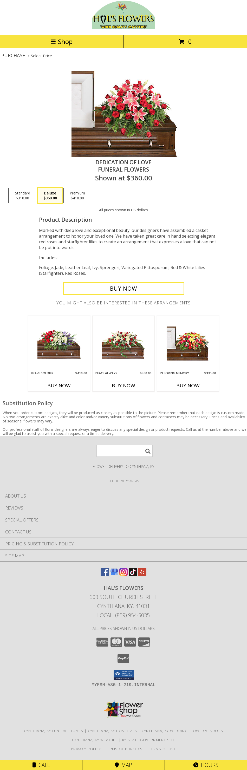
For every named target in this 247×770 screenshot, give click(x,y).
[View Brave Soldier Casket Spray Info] (59, 344)
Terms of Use (162, 749)
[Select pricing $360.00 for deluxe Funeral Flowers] (50, 195)
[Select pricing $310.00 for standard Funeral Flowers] (23, 195)
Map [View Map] (123, 764)
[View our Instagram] (123, 574)
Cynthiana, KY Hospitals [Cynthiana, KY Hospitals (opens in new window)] (112, 730)
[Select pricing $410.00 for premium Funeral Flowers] (77, 195)
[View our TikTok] (133, 574)
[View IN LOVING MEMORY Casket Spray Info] (188, 344)
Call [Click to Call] (41, 764)
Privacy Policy (86, 749)
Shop (62, 41)
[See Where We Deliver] (123, 480)
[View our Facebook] (105, 574)
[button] (124, 675)
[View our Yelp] (142, 574)
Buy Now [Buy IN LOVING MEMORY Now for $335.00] (188, 385)
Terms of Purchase (125, 749)
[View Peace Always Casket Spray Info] (123, 344)
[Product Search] (124, 451)
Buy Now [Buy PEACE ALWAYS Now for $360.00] (123, 385)
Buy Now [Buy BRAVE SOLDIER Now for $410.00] (59, 385)
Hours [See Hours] (205, 764)
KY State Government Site (148, 740)
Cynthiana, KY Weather (95, 740)
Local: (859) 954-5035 (123, 615)
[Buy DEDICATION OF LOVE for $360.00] (123, 288)
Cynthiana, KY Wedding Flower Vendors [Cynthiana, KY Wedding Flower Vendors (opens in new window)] (182, 730)
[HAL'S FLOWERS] (123, 27)
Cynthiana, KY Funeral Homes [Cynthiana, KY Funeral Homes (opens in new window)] (53, 730)
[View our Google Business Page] (114, 574)
